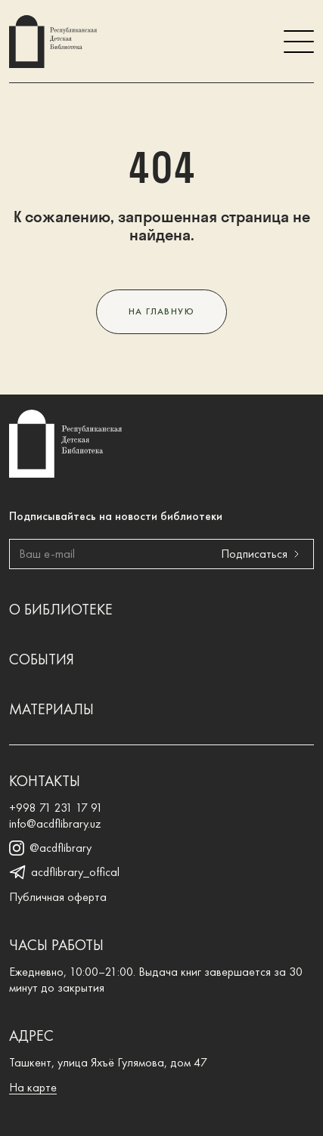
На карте (33, 1087)
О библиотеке (61, 609)
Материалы (51, 709)
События (41, 659)
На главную (161, 311)
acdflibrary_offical (64, 872)
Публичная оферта (58, 897)
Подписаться (263, 554)
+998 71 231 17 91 (56, 808)
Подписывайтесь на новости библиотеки (115, 516)
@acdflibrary (50, 848)
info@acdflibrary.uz (55, 823)
